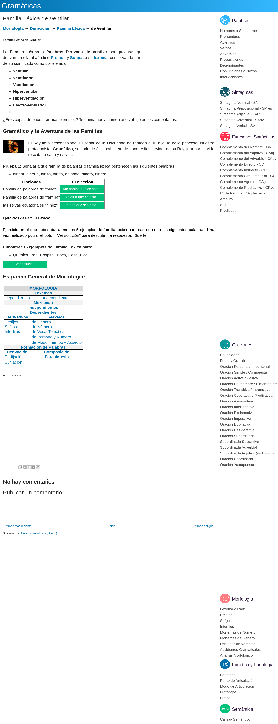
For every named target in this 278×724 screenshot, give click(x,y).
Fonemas (227, 675)
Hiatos (225, 698)
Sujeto (225, 205)
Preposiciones (231, 60)
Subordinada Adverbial (238, 447)
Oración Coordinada (236, 459)
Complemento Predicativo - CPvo (247, 187)
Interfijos (227, 626)
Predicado (228, 211)
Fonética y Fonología (253, 664)
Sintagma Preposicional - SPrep (246, 108)
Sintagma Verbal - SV (237, 126)
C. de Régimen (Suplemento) (244, 193)
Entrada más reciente (17, 526)
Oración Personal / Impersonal (245, 367)
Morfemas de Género (237, 638)
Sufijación (13, 362)
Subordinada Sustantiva (239, 442)
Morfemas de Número (238, 632)
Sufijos (77, 57)
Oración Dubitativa (235, 424)
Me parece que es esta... (82, 189)
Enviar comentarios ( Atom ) (39, 533)
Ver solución (24, 264)
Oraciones (242, 344)
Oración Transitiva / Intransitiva (245, 390)
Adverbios (228, 54)
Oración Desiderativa (237, 430)
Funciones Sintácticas (253, 136)
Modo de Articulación (237, 686)
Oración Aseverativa (236, 401)
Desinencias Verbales (237, 644)
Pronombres (230, 36)
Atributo (226, 199)
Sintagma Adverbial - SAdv (242, 120)
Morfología (13, 28)
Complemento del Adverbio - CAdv (248, 159)
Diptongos (228, 692)
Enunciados (229, 355)
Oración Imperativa (235, 418)
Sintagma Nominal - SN (239, 103)
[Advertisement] (179, 53)
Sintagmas (242, 92)
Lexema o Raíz (232, 609)
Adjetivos (227, 42)
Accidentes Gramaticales (240, 650)
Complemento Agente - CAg (243, 182)
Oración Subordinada (237, 436)
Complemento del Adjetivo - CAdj (247, 153)
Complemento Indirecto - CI (242, 170)
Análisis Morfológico (236, 655)
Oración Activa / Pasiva (239, 378)
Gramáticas (21, 6)
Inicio (112, 526)
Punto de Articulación (237, 681)
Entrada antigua (203, 526)
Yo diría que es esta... (82, 197)
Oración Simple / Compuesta (243, 372)
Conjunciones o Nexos (238, 71)
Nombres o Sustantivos (239, 31)
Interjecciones (231, 77)
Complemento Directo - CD (242, 164)
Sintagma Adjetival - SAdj (240, 114)
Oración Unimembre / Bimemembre (249, 384)
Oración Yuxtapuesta (237, 465)
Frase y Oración (233, 361)
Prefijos (58, 57)
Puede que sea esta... (82, 205)
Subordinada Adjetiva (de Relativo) (248, 453)
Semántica (242, 709)
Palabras (241, 20)
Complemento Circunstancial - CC (247, 176)
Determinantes (232, 65)
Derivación (40, 28)
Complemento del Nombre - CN (245, 147)
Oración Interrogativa (237, 407)
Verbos (225, 48)
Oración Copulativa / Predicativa (246, 395)
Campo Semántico (235, 719)
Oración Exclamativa (237, 413)
